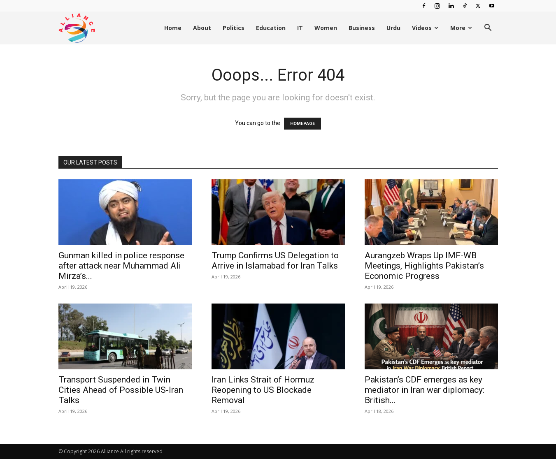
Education (271, 28)
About (202, 28)
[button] (488, 28)
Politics (233, 28)
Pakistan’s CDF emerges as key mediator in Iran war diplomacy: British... (424, 390)
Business (362, 28)
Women (325, 28)
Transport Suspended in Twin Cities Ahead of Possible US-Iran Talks (120, 390)
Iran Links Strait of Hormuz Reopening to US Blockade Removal (263, 390)
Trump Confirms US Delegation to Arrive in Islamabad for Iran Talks (275, 260)
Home (172, 28)
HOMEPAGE (302, 123)
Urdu (393, 28)
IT (300, 28)
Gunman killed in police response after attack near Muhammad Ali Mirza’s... (121, 265)
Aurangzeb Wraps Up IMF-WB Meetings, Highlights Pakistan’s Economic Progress (424, 265)
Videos (425, 28)
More (461, 28)
